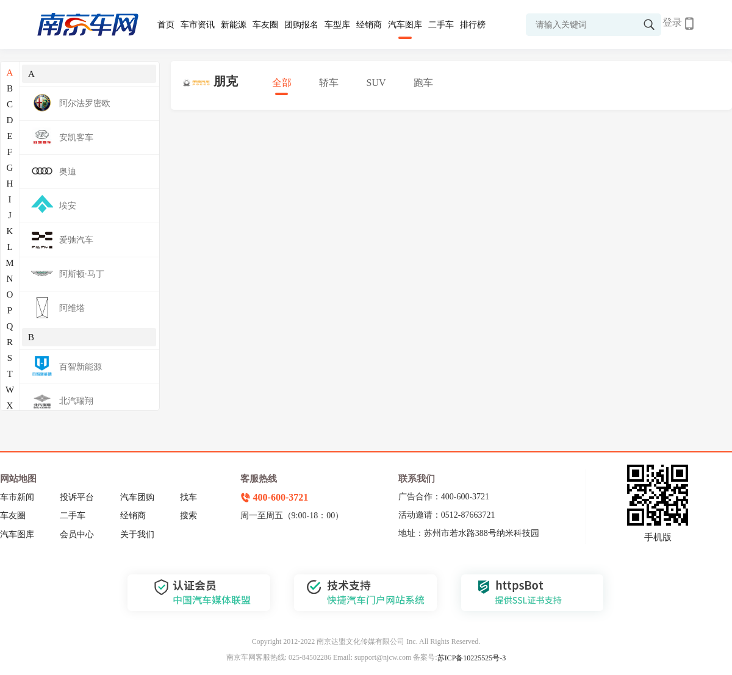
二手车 (441, 24)
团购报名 (301, 24)
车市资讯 (198, 24)
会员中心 (77, 534)
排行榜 (473, 24)
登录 (672, 22)
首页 (165, 24)
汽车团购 (137, 497)
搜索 (188, 515)
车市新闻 (17, 497)
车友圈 (265, 24)
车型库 (337, 24)
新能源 (233, 24)
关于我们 (137, 534)
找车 (188, 497)
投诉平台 (77, 497)
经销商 (369, 24)
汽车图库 (405, 24)
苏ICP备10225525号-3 (471, 658)
